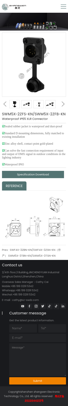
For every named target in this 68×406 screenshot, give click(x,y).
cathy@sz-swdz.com (25, 300)
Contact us (12, 265)
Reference (14, 186)
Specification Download (33, 174)
